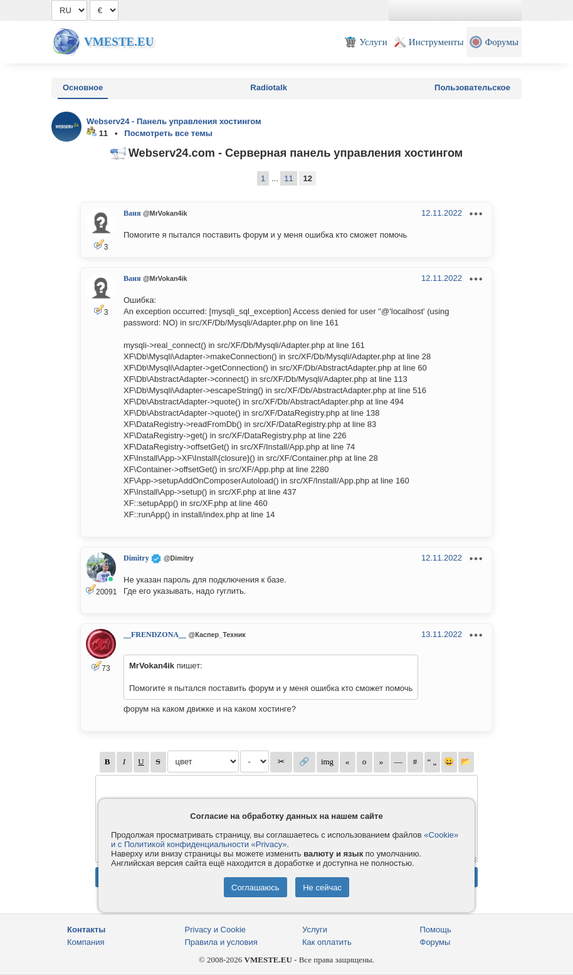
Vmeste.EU (119, 41)
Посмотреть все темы (168, 133)
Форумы (435, 942)
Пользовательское (472, 87)
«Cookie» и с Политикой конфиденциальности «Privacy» (284, 839)
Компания (86, 942)
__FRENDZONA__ (155, 634)
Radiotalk (268, 87)
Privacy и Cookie (215, 929)
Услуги (314, 929)
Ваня (132, 213)
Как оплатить (327, 942)
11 (288, 178)
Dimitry (136, 558)
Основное (83, 87)
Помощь (435, 929)
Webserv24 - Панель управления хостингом (174, 121)
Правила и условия (221, 942)
